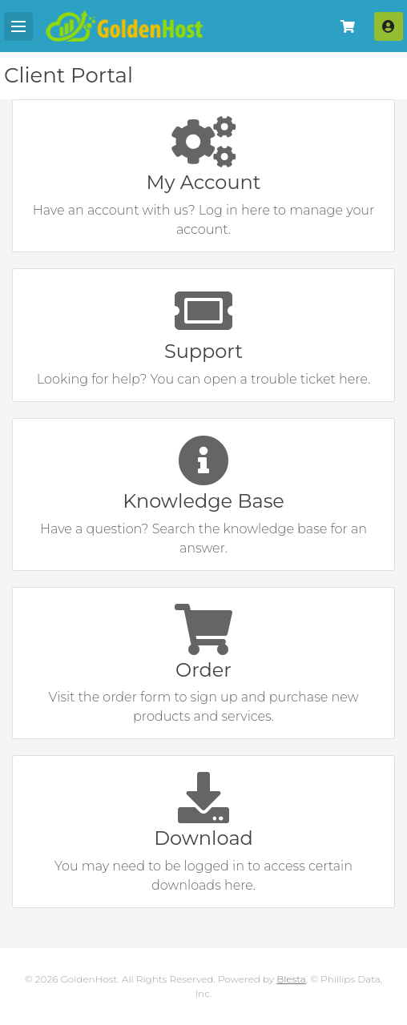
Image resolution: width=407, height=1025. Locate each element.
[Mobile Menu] (18, 26)
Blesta (291, 979)
